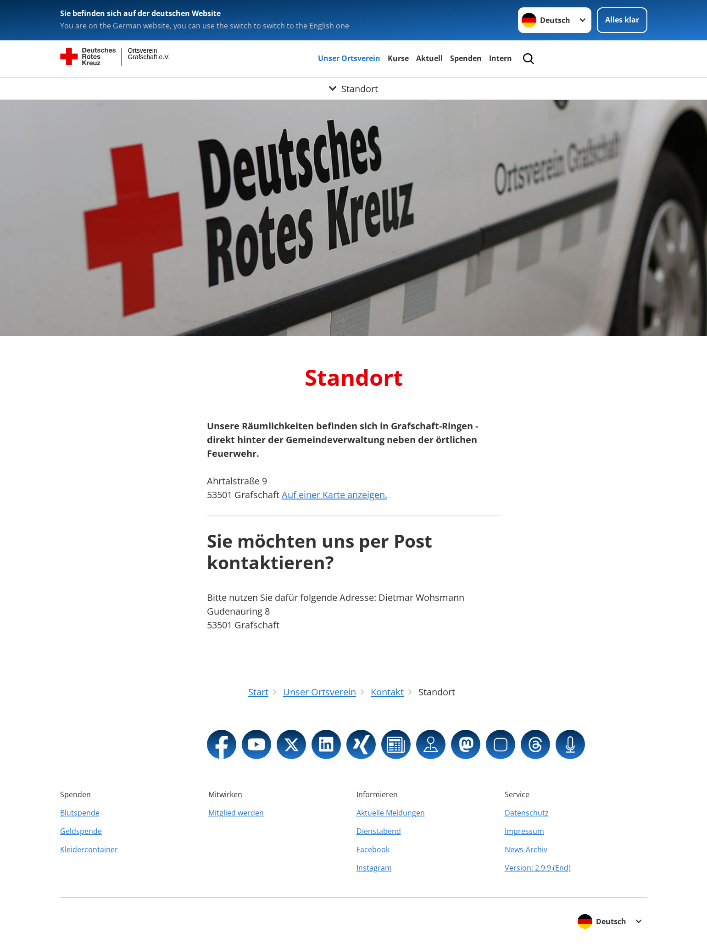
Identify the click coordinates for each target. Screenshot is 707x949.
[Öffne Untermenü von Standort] (353, 89)
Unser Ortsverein (349, 58)
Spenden (466, 58)
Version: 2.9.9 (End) (538, 868)
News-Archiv (526, 849)
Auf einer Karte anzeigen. (334, 494)
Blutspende (80, 813)
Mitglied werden (236, 813)
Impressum (524, 831)
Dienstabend (378, 831)
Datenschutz (527, 813)
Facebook (373, 849)
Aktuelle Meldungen (390, 813)
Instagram (374, 868)
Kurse (398, 58)
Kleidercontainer (89, 849)
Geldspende (81, 831)
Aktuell (429, 58)
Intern (500, 58)
